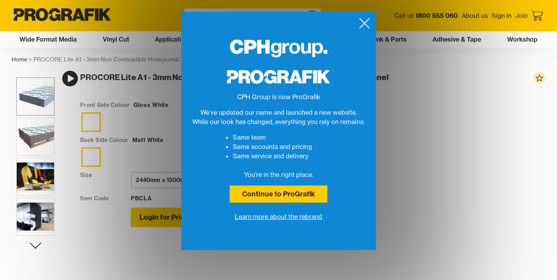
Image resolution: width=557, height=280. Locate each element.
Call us (426, 15)
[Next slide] (31, 255)
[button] (31, 105)
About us (475, 15)
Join (521, 15)
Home (22, 59)
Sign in (501, 15)
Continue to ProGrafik (278, 193)
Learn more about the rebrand (278, 216)
